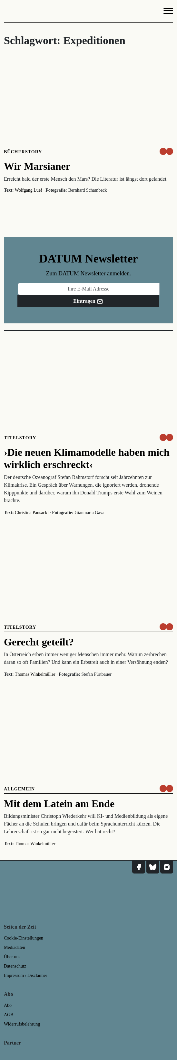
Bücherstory (23, 151)
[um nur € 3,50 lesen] (166, 151)
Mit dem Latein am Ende (59, 803)
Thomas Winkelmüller (35, 674)
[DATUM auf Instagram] (166, 867)
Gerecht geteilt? (39, 642)
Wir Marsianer (37, 166)
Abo (8, 1005)
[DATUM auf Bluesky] (152, 867)
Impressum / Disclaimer (25, 975)
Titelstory (20, 437)
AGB (9, 1014)
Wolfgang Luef (28, 190)
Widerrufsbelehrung (22, 1024)
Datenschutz (15, 966)
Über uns (12, 956)
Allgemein (19, 789)
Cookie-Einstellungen (23, 938)
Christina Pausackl (32, 512)
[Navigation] (168, 12)
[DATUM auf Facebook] (138, 867)
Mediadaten (14, 947)
